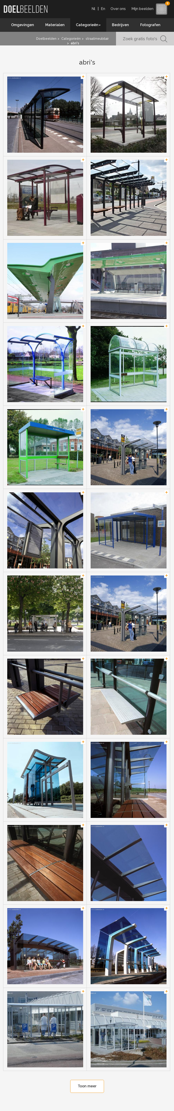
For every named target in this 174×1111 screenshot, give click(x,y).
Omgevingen (22, 25)
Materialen (55, 25)
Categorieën (71, 38)
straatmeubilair (97, 38)
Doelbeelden (46, 38)
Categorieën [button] (88, 25)
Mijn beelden (143, 9)
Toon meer (87, 1086)
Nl (93, 9)
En (103, 9)
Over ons (118, 9)
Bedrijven (120, 25)
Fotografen (150, 25)
